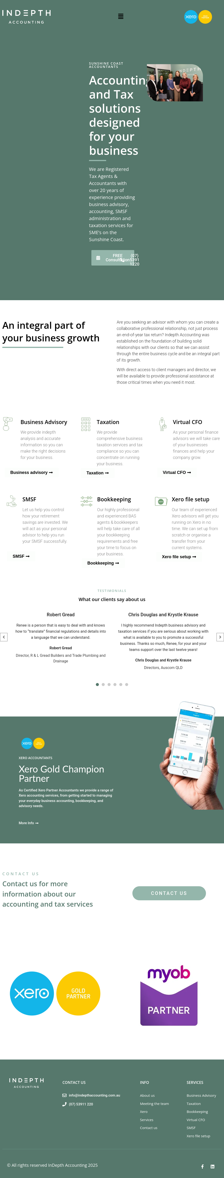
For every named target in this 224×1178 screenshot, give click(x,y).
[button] (120, 17)
